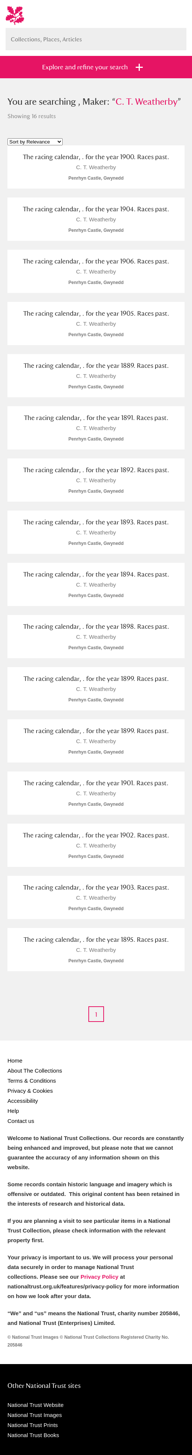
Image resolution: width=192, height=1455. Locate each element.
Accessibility (22, 1101)
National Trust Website (35, 1405)
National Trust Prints (32, 1425)
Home (14, 1060)
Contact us (20, 1121)
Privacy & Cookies (30, 1091)
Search (177, 36)
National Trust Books (33, 1435)
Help (13, 1111)
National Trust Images (34, 1415)
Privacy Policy (100, 1276)
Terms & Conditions (31, 1080)
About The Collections (34, 1070)
